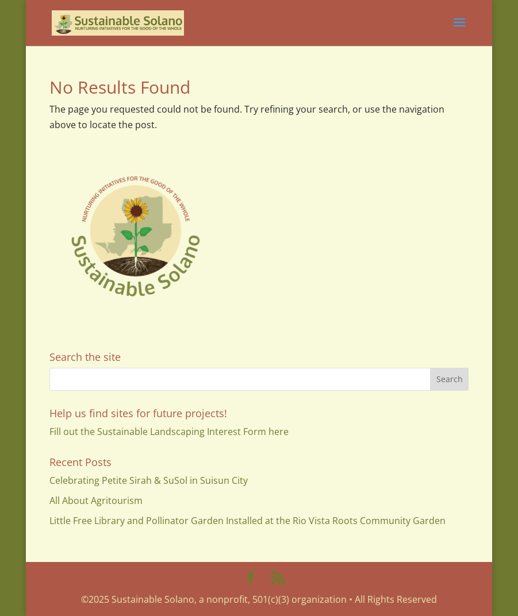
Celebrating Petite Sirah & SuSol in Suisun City (148, 480)
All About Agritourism (96, 500)
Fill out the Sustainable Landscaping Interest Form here (169, 431)
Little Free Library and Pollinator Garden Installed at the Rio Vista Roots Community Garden (247, 520)
